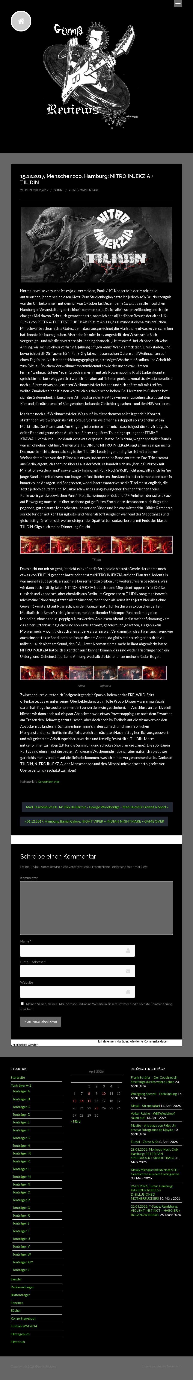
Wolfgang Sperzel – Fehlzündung (154, 1098)
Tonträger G (21, 1142)
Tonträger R (21, 1219)
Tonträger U (21, 1243)
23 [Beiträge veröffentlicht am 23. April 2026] (96, 1112)
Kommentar (29, 881)
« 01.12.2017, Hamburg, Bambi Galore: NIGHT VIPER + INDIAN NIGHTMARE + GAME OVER (95, 825)
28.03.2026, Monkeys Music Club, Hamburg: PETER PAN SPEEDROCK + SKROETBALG (154, 1157)
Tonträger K (21, 1165)
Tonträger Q (21, 1212)
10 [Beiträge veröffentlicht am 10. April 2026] (104, 1097)
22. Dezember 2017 (35, 190)
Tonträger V (21, 1250)
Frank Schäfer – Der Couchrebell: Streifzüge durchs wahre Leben (154, 1084)
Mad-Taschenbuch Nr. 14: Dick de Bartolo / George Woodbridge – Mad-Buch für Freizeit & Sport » (95, 808)
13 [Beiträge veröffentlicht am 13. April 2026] (74, 1105)
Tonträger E (21, 1126)
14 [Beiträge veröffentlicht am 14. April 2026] (82, 1105)
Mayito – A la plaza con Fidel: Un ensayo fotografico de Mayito (153, 1131)
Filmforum (18, 1345)
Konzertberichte (49, 781)
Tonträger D (21, 1118)
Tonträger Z (21, 1274)
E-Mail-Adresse (33, 965)
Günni (61, 190)
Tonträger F (21, 1134)
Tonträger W (21, 1258)
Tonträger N (21, 1188)
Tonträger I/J (21, 1157)
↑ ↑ (180, 1370)
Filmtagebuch (20, 1338)
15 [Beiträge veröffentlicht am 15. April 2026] (89, 1105)
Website (26, 986)
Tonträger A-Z (21, 1089)
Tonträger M (21, 1181)
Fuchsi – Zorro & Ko (145, 1145)
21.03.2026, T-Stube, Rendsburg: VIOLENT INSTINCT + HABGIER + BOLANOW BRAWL (155, 1213)
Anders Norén (166, 1370)
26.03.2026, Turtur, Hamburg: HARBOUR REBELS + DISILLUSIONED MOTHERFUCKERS (152, 1195)
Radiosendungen (22, 1291)
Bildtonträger (20, 1299)
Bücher (16, 1314)
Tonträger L (20, 1173)
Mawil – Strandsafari (145, 1109)
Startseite (18, 1082)
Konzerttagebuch (23, 1322)
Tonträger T (21, 1235)
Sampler (16, 1283)
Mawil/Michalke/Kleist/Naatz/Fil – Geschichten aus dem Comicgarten (155, 1175)
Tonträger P (21, 1204)
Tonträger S (20, 1227)
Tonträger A (21, 1095)
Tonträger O (21, 1196)
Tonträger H (21, 1149)
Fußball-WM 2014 (24, 1330)
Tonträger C (21, 1111)
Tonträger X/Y (22, 1266)
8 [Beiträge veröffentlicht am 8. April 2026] (89, 1097)
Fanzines (17, 1306)
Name (25, 945)
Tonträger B (21, 1103)
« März (75, 1125)
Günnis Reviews (45, 1370)
